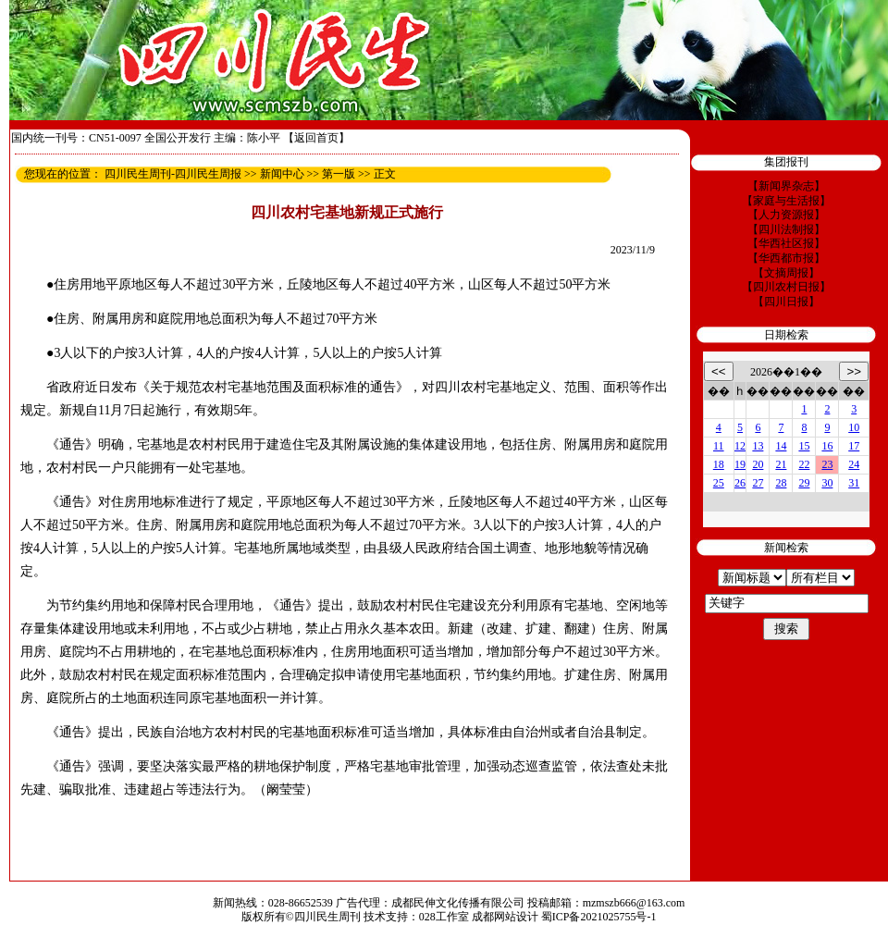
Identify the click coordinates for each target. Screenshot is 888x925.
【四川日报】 (786, 301)
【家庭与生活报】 (786, 200)
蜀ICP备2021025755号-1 (599, 916)
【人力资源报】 (786, 214)
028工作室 (444, 916)
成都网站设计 (505, 916)
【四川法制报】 (786, 229)
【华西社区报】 (786, 243)
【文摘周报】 (786, 272)
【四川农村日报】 (786, 286)
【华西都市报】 (786, 258)
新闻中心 (282, 173)
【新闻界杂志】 (786, 185)
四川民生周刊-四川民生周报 (173, 173)
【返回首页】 (316, 137)
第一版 (338, 173)
